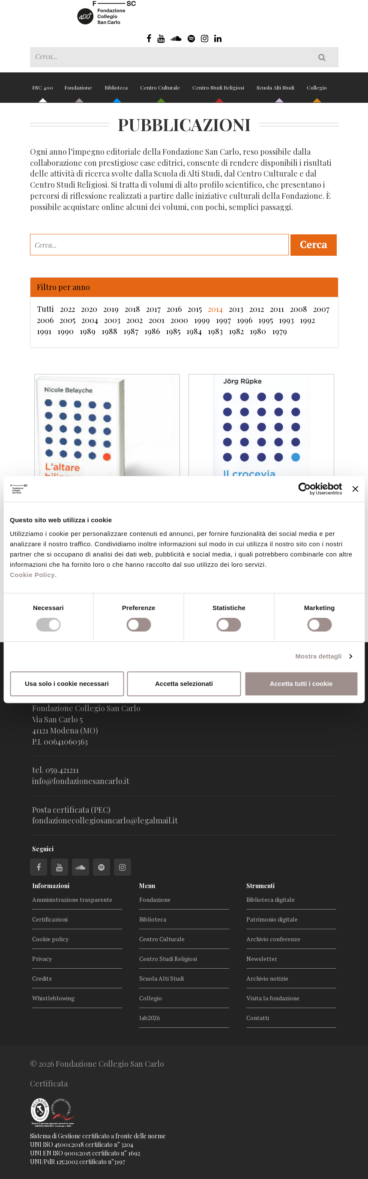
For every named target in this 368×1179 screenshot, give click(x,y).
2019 (111, 309)
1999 (202, 320)
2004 (89, 320)
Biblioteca (117, 91)
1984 (194, 331)
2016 (174, 309)
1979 (279, 331)
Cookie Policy (32, 574)
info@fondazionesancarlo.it (80, 781)
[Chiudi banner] (355, 489)
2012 (256, 309)
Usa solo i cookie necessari (67, 683)
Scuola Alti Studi (276, 91)
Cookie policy (50, 939)
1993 (286, 320)
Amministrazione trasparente (72, 899)
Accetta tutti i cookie (301, 683)
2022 (67, 309)
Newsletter (261, 959)
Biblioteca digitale (270, 899)
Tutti (45, 309)
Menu (147, 886)
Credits (42, 978)
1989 (88, 331)
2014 (215, 309)
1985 (173, 331)
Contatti (257, 1018)
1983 (215, 331)
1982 (236, 331)
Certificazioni (50, 919)
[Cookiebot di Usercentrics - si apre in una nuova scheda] (304, 488)
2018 (132, 309)
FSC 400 (42, 91)
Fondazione (78, 91)
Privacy (42, 959)
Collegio (317, 91)
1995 (265, 320)
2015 (195, 309)
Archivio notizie (267, 978)
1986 (152, 331)
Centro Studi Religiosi (218, 91)
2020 (89, 309)
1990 (65, 331)
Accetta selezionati (184, 683)
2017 (153, 309)
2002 (134, 320)
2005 (67, 320)
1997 (223, 320)
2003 (112, 320)
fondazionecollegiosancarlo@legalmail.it (105, 820)
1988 (109, 331)
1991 (44, 331)
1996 (244, 320)
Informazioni (50, 886)
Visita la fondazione (272, 998)
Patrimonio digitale (272, 919)
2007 (321, 309)
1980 (258, 331)
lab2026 (149, 1018)
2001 (157, 320)
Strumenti (260, 886)
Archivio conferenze (273, 939)
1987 (130, 331)
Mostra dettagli (318, 656)
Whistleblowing (53, 998)
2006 (45, 320)
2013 (236, 309)
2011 (277, 309)
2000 (179, 320)
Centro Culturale (160, 91)
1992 (307, 320)
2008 (298, 309)
